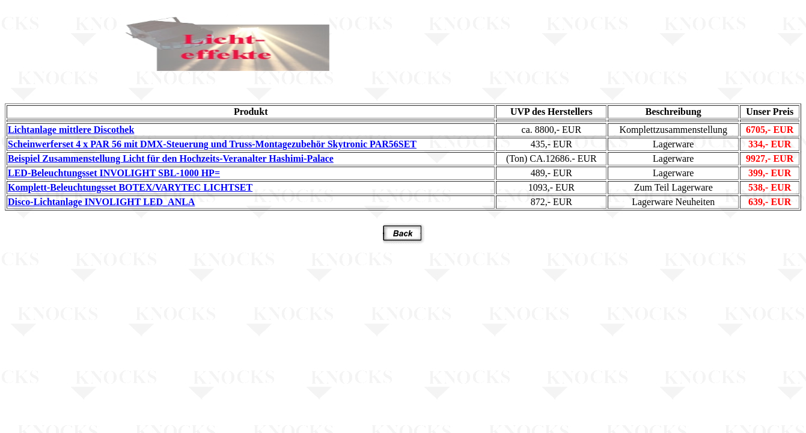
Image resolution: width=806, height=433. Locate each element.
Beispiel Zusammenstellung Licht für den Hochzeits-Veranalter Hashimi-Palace (171, 158)
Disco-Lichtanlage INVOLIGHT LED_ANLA (101, 202)
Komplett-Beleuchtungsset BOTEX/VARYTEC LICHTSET (130, 187)
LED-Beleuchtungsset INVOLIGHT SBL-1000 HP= (114, 173)
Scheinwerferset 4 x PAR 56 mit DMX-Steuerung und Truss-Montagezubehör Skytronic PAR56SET (212, 144)
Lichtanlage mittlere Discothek (71, 129)
